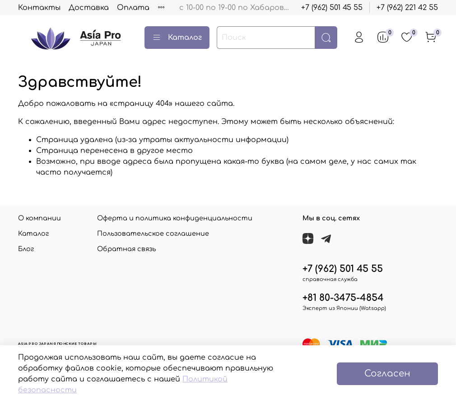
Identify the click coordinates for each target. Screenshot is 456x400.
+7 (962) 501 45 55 (332, 8)
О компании (39, 218)
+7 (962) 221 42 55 (407, 8)
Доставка (89, 8)
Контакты (39, 8)
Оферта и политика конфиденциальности (174, 218)
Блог (26, 248)
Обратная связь (126, 248)
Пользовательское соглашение (153, 233)
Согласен (387, 373)
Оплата (133, 8)
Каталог (177, 37)
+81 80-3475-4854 (343, 298)
